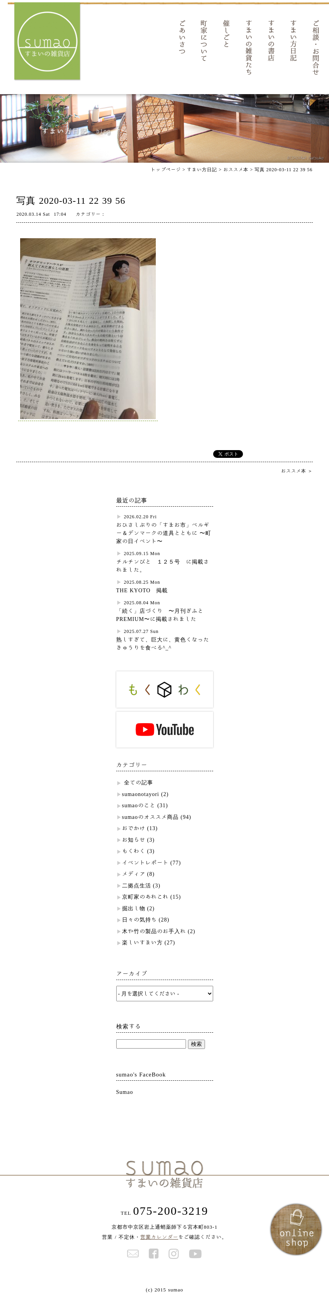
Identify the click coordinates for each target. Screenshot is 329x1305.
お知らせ (133, 846)
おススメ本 (235, 175)
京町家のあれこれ (145, 903)
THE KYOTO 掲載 (142, 596)
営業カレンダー (159, 1243)
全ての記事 (138, 788)
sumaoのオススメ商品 (150, 823)
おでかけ (133, 834)
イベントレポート (145, 869)
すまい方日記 (202, 175)
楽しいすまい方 (142, 948)
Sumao (124, 1098)
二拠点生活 (136, 891)
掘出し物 (133, 914)
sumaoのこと (139, 811)
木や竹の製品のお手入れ (154, 937)
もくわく (133, 857)
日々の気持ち (139, 925)
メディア (133, 880)
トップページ (166, 175)
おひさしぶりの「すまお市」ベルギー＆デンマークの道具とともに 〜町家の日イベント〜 (163, 539)
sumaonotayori (140, 800)
